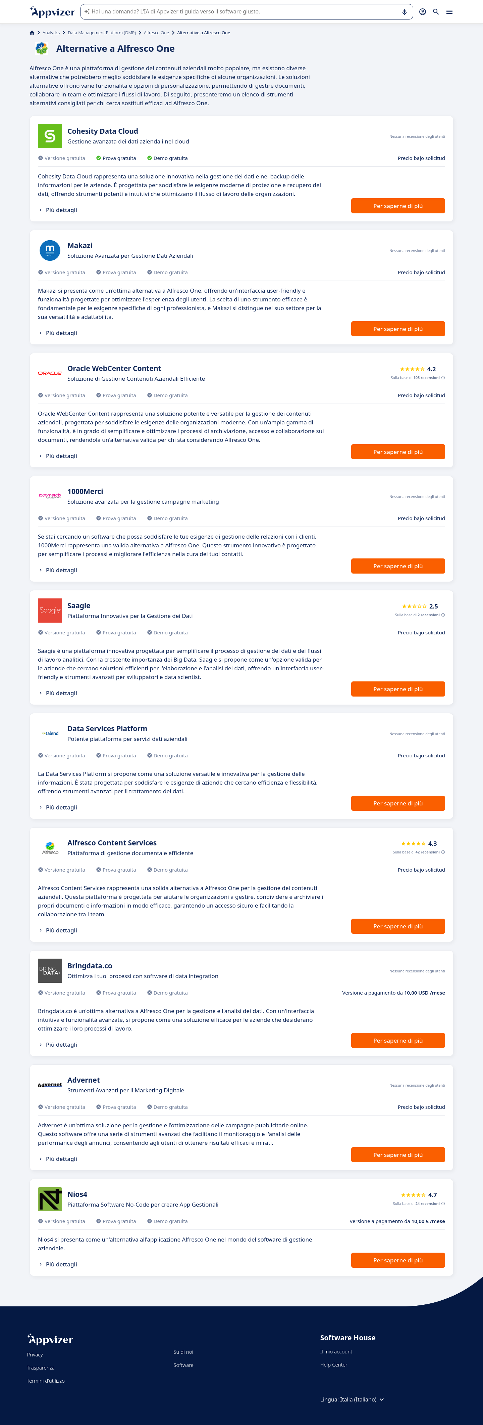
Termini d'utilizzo (46, 1380)
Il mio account (336, 1351)
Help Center (333, 1364)
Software (183, 1364)
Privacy (35, 1354)
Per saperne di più (398, 206)
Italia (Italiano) (363, 1399)
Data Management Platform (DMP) (102, 33)
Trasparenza (41, 1367)
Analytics (51, 33)
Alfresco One (156, 33)
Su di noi (183, 1351)
